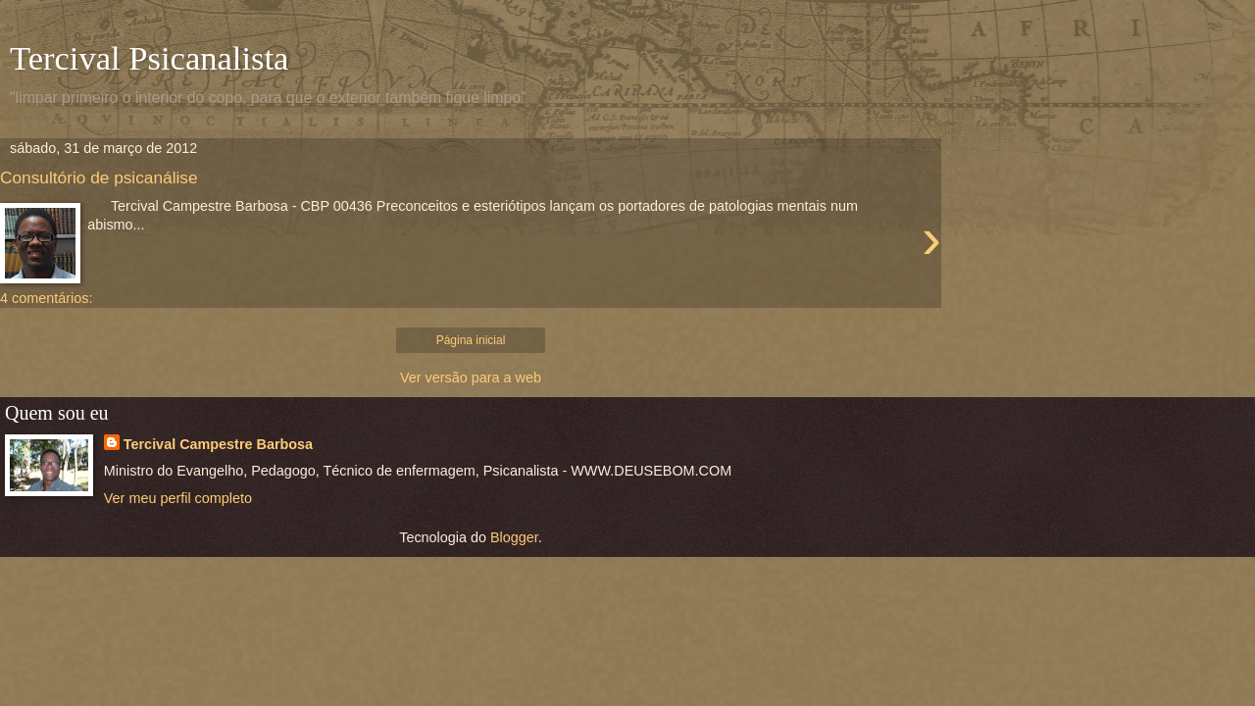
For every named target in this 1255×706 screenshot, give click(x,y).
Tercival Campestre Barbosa (218, 444)
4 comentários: (46, 298)
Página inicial (471, 340)
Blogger (514, 537)
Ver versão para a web (470, 377)
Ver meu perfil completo (178, 498)
